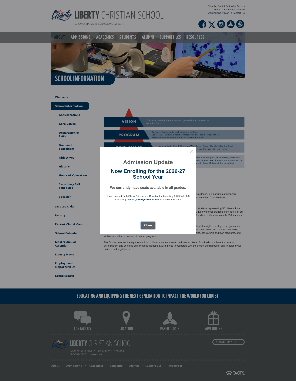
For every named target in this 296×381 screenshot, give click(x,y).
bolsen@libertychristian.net (142, 199)
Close (148, 225)
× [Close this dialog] (192, 151)
